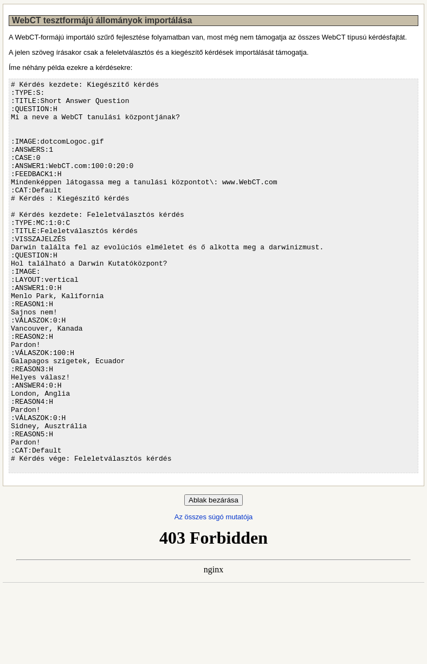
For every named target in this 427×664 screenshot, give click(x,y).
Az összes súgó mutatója (213, 595)
